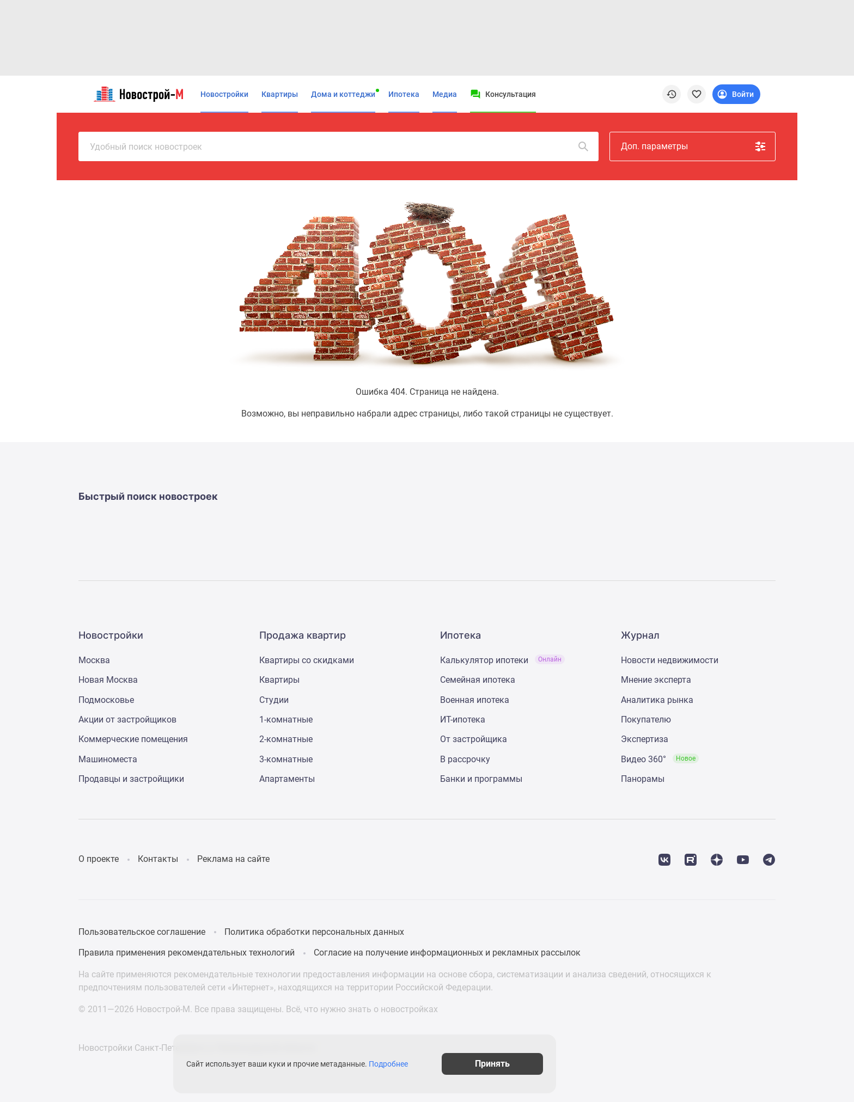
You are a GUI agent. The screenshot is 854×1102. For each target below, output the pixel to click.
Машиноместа (107, 759)
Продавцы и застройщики (131, 779)
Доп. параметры (694, 146)
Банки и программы (481, 779)
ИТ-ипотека (462, 719)
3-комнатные (286, 759)
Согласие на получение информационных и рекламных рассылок (447, 952)
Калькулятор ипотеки (502, 660)
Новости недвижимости (669, 660)
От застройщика (473, 739)
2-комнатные (286, 739)
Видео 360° (660, 759)
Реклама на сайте (233, 859)
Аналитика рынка (657, 700)
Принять (573, 1063)
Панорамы (642, 779)
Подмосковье (106, 700)
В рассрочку (465, 759)
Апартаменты (287, 779)
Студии (274, 700)
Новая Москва (108, 680)
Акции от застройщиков (127, 719)
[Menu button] (503, 94)
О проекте (98, 859)
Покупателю (646, 719)
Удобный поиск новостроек (340, 146)
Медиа (444, 94)
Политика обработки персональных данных (314, 932)
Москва (94, 660)
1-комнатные (286, 719)
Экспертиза (644, 739)
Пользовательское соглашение (141, 932)
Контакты (158, 859)
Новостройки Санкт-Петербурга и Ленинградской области (196, 1047)
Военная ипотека (474, 700)
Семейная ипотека (477, 680)
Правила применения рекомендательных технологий (186, 952)
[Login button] (736, 94)
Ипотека (403, 94)
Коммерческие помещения (133, 739)
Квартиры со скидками (306, 660)
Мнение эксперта (656, 680)
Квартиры (279, 94)
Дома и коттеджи (343, 94)
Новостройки (224, 94)
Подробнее (432, 1064)
